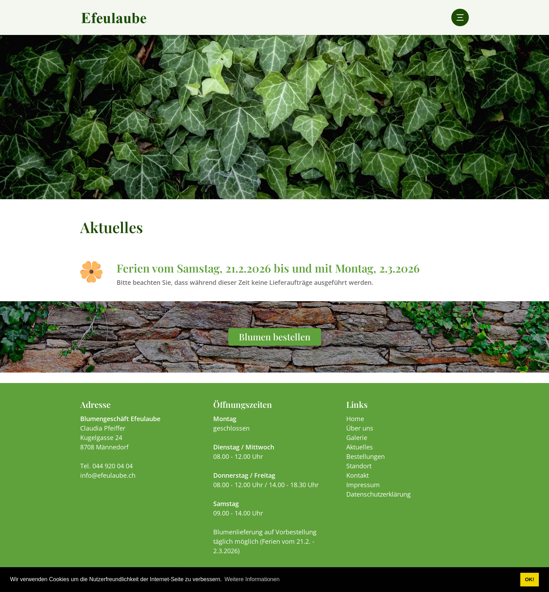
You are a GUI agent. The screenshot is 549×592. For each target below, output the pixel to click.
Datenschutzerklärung (378, 494)
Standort (358, 466)
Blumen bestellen (275, 337)
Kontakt (357, 475)
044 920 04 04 (112, 466)
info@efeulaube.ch (107, 475)
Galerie (356, 437)
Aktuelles (359, 447)
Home (355, 418)
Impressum (363, 485)
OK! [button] (529, 579)
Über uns (359, 428)
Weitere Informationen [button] (251, 579)
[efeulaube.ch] (113, 17)
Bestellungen (365, 456)
